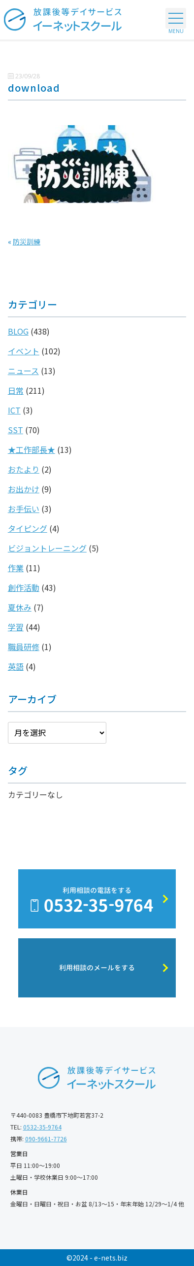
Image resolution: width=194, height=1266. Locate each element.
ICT (14, 410)
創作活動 (23, 587)
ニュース (23, 370)
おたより (23, 469)
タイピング (27, 528)
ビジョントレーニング (47, 548)
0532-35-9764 (42, 1127)
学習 (16, 627)
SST (15, 430)
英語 (16, 666)
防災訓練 (26, 241)
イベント (23, 351)
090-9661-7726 (46, 1138)
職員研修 (23, 646)
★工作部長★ (31, 449)
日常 (16, 390)
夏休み (20, 607)
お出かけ (23, 489)
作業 (16, 568)
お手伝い (23, 508)
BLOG (18, 331)
